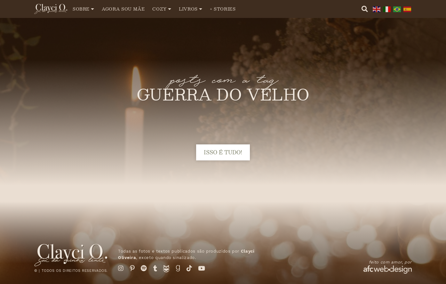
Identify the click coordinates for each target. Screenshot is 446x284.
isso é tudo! (223, 152)
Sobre (81, 8)
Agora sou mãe (123, 8)
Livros (188, 8)
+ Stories (223, 8)
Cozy (159, 8)
